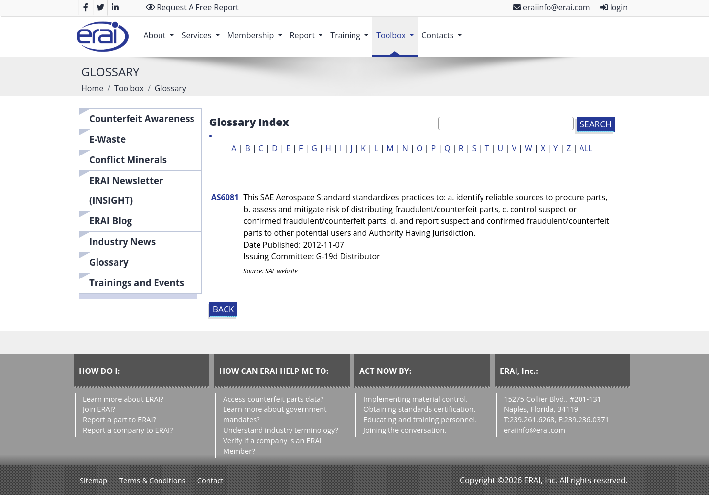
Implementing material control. (415, 398)
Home (92, 88)
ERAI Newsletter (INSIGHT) (126, 190)
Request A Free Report (192, 7)
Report (308, 30)
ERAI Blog (110, 221)
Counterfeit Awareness (141, 118)
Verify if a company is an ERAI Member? (272, 445)
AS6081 (225, 197)
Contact (210, 480)
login (614, 7)
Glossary (109, 262)
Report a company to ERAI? (128, 429)
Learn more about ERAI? (123, 398)
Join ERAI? (99, 409)
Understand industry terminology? (280, 429)
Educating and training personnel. (420, 419)
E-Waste (107, 139)
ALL (586, 148)
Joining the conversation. (404, 429)
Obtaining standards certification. (419, 409)
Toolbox (397, 30)
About (160, 30)
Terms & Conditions (152, 480)
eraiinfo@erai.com (551, 7)
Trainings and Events (136, 283)
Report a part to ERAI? (119, 419)
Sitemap (93, 480)
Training (351, 30)
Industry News (122, 241)
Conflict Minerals (128, 160)
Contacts (443, 30)
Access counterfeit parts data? (273, 398)
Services (203, 30)
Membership (256, 30)
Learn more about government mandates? (274, 414)
